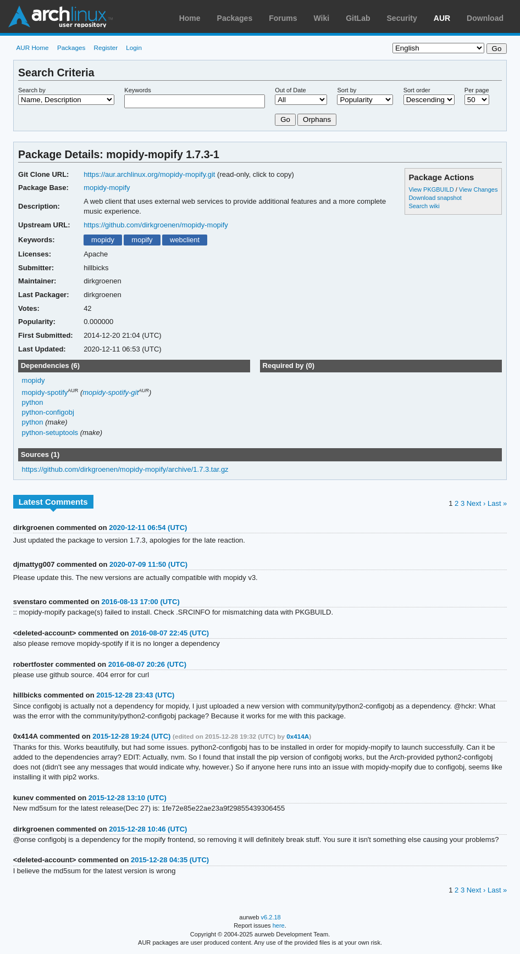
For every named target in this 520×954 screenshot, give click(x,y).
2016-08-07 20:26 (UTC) (147, 664)
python (32, 402)
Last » (497, 503)
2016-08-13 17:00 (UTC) (141, 602)
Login (134, 47)
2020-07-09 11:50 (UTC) (148, 564)
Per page (476, 90)
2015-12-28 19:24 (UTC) (131, 736)
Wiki (322, 18)
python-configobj (48, 412)
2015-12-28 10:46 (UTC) (148, 829)
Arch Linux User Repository (60, 16)
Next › (476, 503)
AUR (442, 18)
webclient (185, 240)
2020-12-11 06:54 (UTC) (148, 527)
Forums (283, 18)
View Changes (478, 189)
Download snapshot (434, 197)
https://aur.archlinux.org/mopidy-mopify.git (149, 174)
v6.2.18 (271, 917)
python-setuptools (50, 432)
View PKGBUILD (431, 189)
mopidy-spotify (45, 392)
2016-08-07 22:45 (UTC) (170, 633)
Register (106, 47)
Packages (235, 18)
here (279, 925)
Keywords (137, 90)
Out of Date (290, 90)
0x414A (297, 736)
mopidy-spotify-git (110, 392)
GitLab (358, 18)
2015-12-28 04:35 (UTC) (170, 860)
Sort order (416, 90)
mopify (141, 240)
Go (285, 119)
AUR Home (32, 47)
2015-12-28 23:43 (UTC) (135, 695)
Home (190, 18)
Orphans (317, 119)
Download (485, 18)
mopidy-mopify (107, 187)
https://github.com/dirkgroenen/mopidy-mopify (156, 225)
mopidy (102, 240)
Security (402, 18)
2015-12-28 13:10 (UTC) (127, 798)
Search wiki (423, 206)
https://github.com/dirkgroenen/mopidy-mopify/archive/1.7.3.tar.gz (125, 469)
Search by (32, 90)
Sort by (346, 90)
